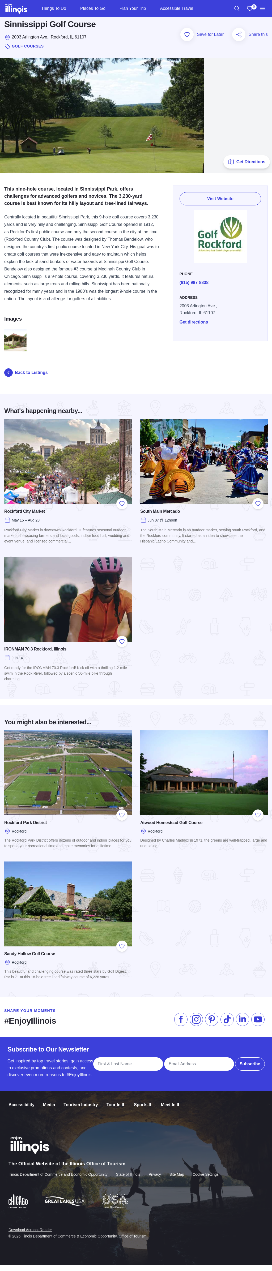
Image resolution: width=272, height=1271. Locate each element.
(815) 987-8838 (196, 288)
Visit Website (222, 205)
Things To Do (53, 8)
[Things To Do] (70, 8)
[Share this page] (238, 40)
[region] (237, 8)
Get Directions (246, 168)
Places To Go (92, 8)
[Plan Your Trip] (150, 8)
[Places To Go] (110, 8)
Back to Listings (26, 378)
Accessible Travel (176, 8)
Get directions (196, 328)
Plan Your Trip (133, 8)
